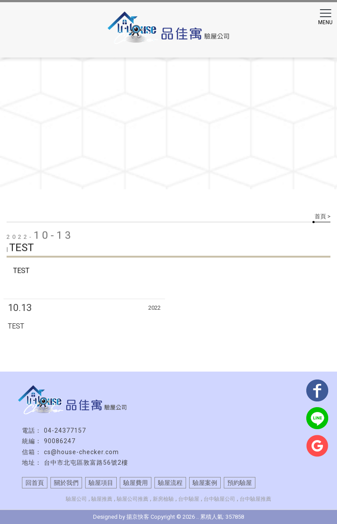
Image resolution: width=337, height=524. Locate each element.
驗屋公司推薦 (132, 499)
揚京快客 (137, 516)
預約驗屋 (239, 482)
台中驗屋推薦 (255, 499)
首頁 (320, 216)
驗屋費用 (135, 482)
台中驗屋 (188, 499)
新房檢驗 (163, 499)
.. (197, 516)
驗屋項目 (101, 482)
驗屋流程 (170, 482)
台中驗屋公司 (219, 499)
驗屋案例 (205, 482)
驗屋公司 (76, 499)
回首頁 (34, 482)
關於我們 (66, 482)
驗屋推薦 (101, 499)
